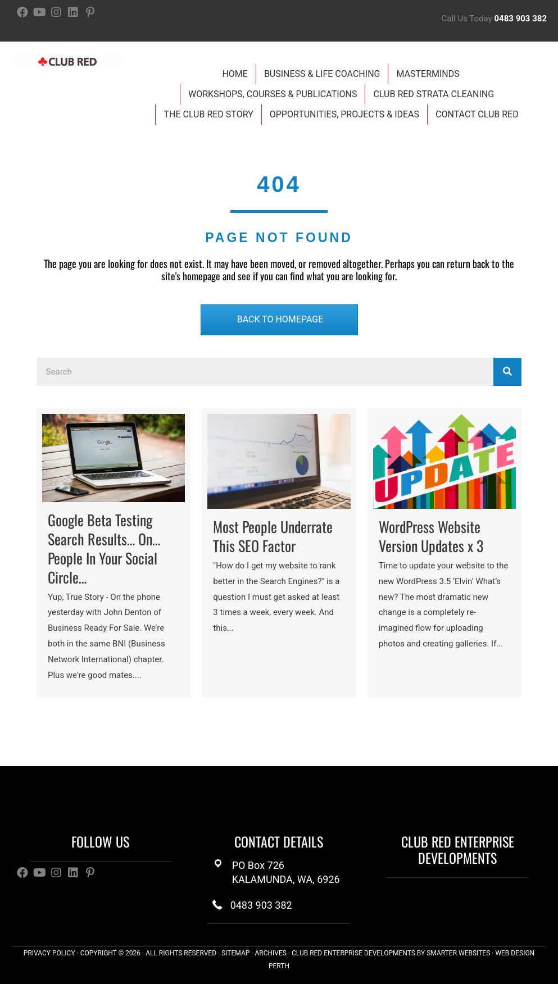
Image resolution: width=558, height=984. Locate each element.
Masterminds (427, 74)
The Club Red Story (208, 114)
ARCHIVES (270, 953)
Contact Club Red (477, 114)
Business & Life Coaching (322, 74)
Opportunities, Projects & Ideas (344, 114)
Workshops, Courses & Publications (272, 94)
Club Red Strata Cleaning (433, 94)
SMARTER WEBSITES (458, 953)
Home (234, 74)
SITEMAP (235, 953)
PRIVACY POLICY (49, 953)
